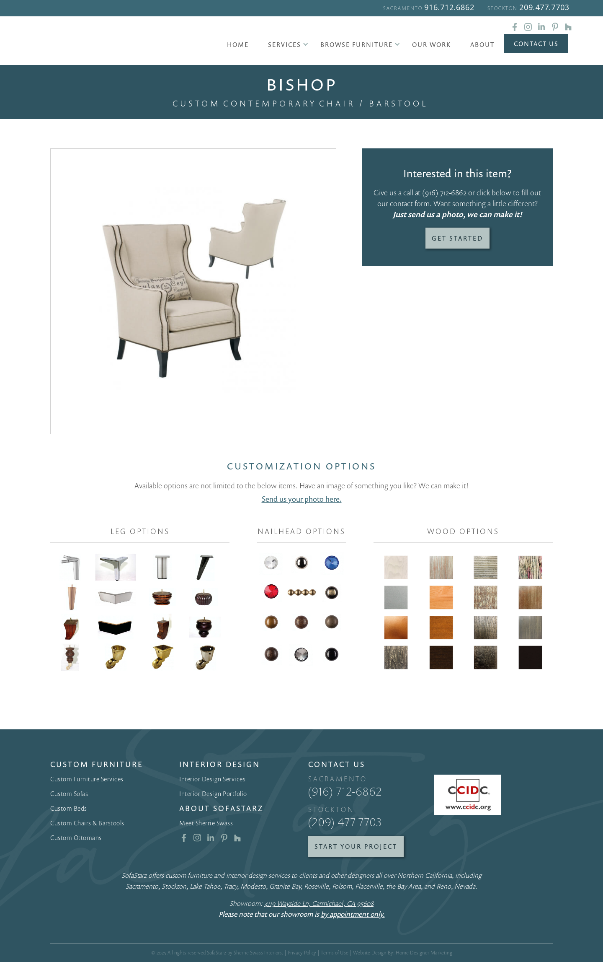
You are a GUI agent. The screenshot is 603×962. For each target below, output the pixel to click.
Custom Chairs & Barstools (87, 823)
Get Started (457, 238)
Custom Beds (68, 808)
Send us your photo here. (302, 499)
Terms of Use (334, 952)
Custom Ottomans (76, 837)
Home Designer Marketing (424, 952)
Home (238, 44)
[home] (108, 42)
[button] (284, 44)
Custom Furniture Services (87, 779)
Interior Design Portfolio (213, 793)
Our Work (431, 44)
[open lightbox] (193, 291)
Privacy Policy (302, 952)
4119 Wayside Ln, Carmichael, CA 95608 (319, 903)
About (482, 44)
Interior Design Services (212, 779)
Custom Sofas (69, 793)
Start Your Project (355, 846)
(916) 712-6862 (444, 192)
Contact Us (536, 43)
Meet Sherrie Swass (206, 823)
